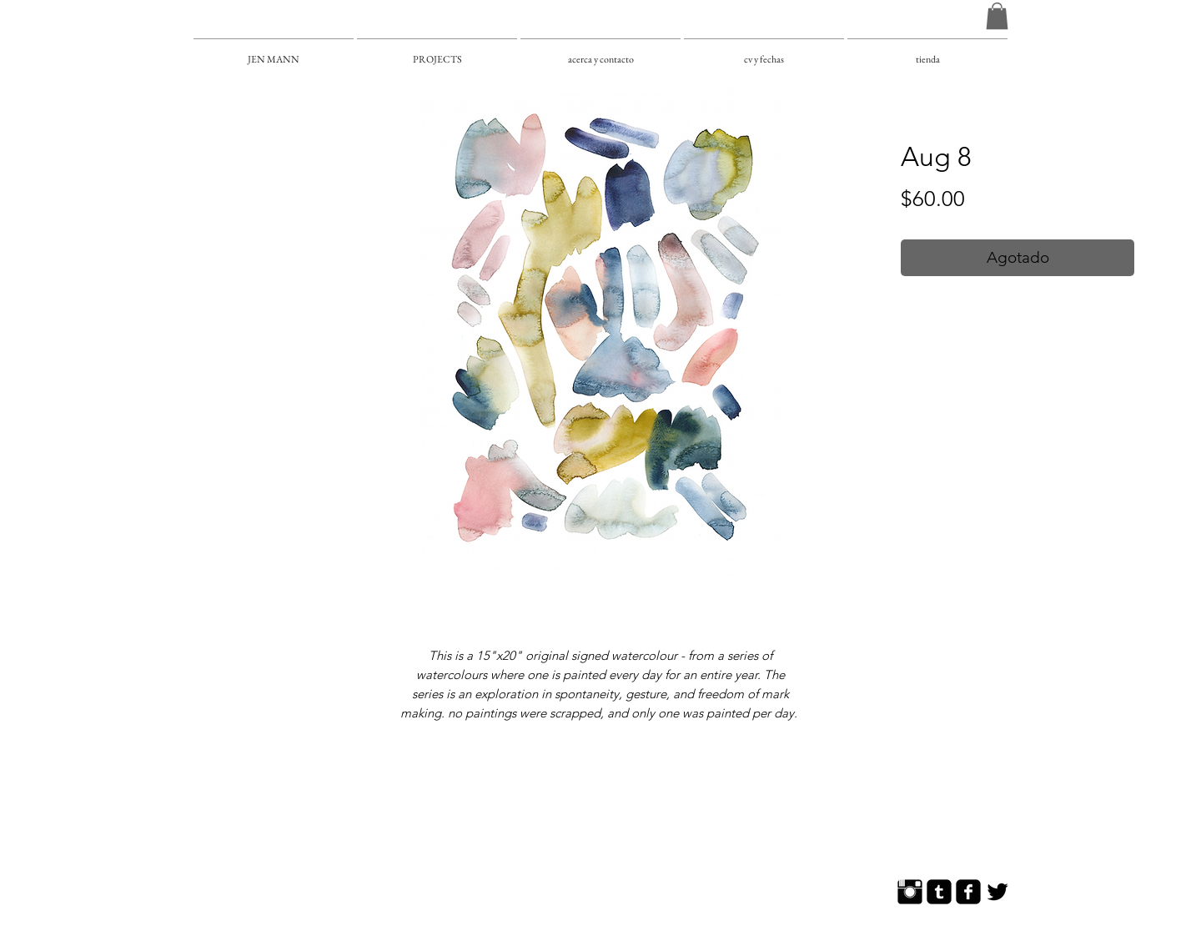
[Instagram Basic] (909, 891)
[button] (997, 16)
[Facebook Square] (968, 891)
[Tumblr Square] (939, 891)
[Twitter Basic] (997, 891)
